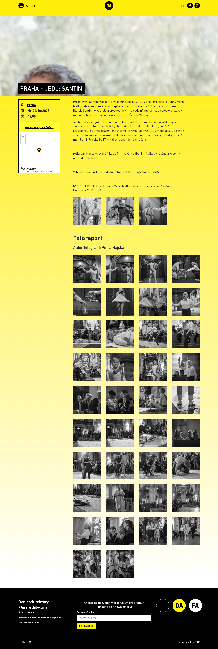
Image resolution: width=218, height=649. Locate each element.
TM (192, 641)
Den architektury (33, 601)
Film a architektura (32, 607)
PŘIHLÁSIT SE (86, 625)
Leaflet (31, 171)
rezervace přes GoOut (39, 127)
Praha (31, 105)
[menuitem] (183, 5)
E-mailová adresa (87, 612)
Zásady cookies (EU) (28, 622)
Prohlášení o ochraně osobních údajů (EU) (39, 617)
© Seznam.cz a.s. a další (48, 171)
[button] (39, 150)
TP (198, 641)
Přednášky (26, 612)
